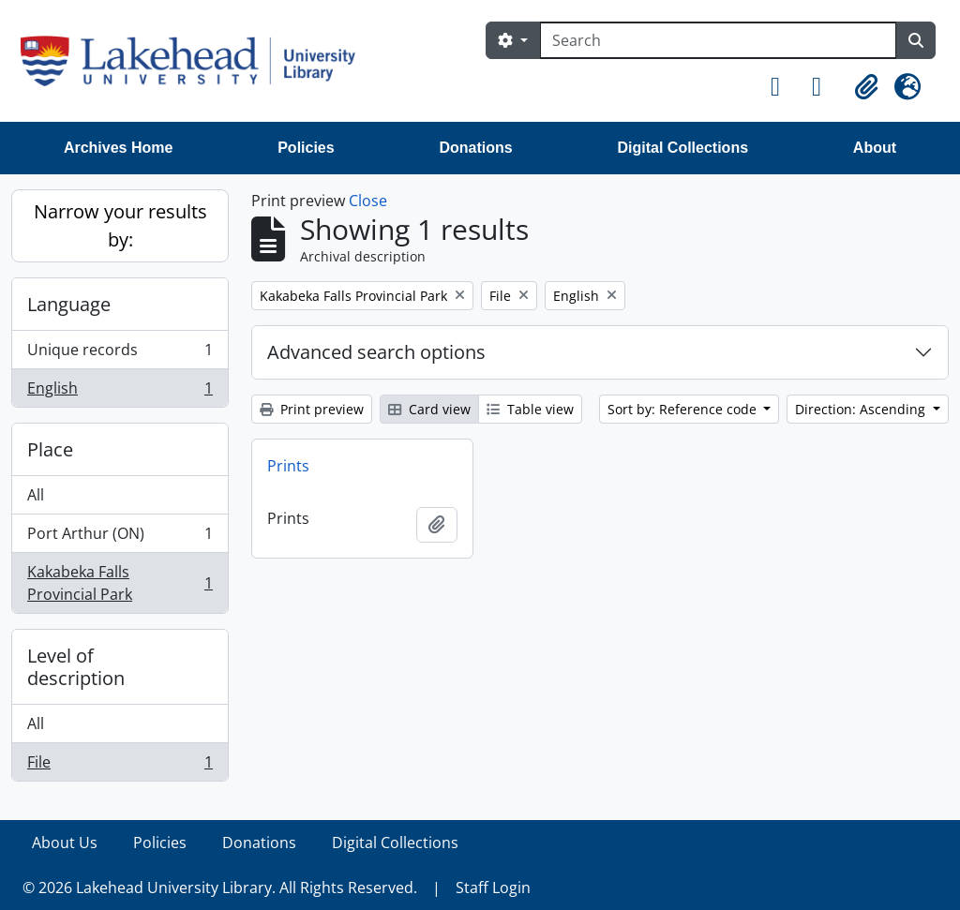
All (35, 495)
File (119, 766)
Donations (475, 148)
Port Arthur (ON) (119, 537)
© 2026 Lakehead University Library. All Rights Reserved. (219, 887)
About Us (65, 842)
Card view (429, 409)
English (119, 392)
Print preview (312, 409)
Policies (306, 148)
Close (368, 200)
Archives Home (118, 148)
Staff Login (493, 887)
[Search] (718, 40)
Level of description (76, 667)
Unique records (119, 353)
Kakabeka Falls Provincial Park (119, 582)
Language (69, 304)
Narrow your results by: (120, 225)
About (874, 148)
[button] (783, 87)
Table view (530, 409)
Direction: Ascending (862, 409)
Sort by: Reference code (684, 409)
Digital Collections (682, 148)
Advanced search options (376, 352)
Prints (288, 465)
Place (50, 449)
